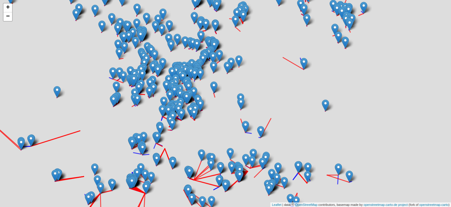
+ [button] (8, 7)
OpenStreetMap (306, 204)
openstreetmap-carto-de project (386, 204)
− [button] (8, 16)
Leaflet (276, 204)
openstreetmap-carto (434, 204)
